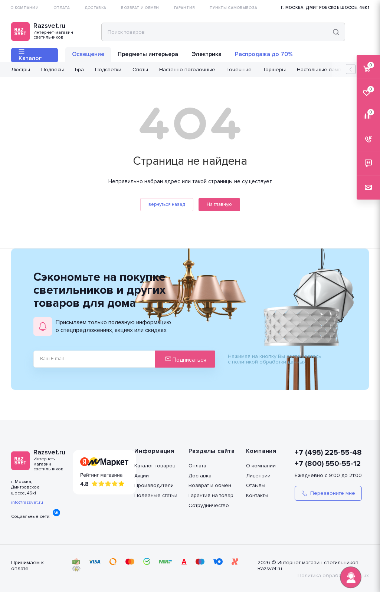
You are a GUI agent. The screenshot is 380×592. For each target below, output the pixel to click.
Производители (154, 485)
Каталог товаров (155, 466)
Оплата (197, 466)
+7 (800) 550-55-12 (328, 463)
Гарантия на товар (211, 495)
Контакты (257, 495)
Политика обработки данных (333, 575)
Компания (261, 451)
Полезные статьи (155, 495)
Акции (141, 476)
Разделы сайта (212, 451)
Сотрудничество (209, 505)
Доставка (200, 476)
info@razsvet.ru (27, 502)
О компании (261, 466)
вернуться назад (166, 204)
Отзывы (255, 485)
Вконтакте (56, 512)
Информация (154, 451)
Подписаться (185, 359)
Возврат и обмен (210, 485)
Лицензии (258, 476)
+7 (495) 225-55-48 (328, 452)
